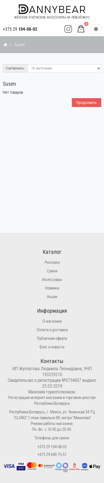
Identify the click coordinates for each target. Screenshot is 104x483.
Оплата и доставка (52, 329)
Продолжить (86, 102)
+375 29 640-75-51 (52, 454)
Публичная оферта (52, 338)
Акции (52, 296)
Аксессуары (52, 279)
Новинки (52, 288)
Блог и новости (52, 346)
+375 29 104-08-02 (52, 446)
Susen (19, 44)
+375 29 (20, 29)
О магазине (52, 321)
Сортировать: (15, 68)
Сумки (52, 270)
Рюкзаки (52, 262)
